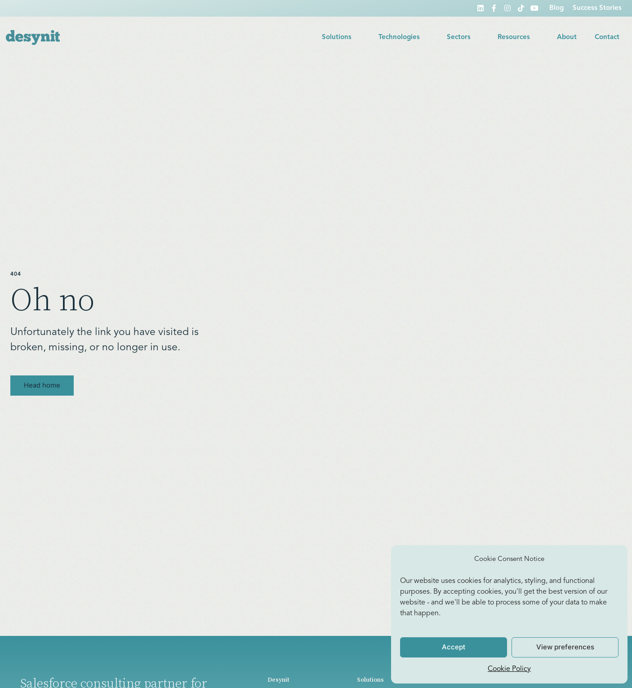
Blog (556, 8)
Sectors (463, 37)
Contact (607, 37)
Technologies (403, 37)
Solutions (341, 37)
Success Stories (597, 8)
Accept (453, 647)
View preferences (565, 647)
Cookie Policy (509, 669)
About (567, 37)
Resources (518, 37)
